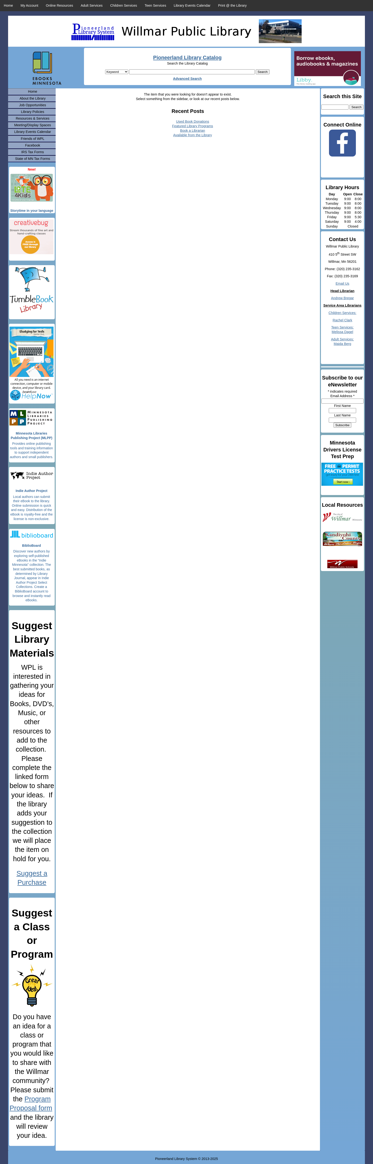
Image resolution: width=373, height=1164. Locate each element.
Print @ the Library (232, 5)
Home (8, 5)
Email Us (342, 283)
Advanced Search (187, 79)
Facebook (32, 145)
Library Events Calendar (192, 5)
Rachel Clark (342, 320)
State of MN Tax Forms (32, 159)
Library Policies (32, 112)
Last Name (342, 415)
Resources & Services (32, 118)
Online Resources (59, 5)
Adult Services (92, 5)
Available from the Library (192, 135)
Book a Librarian (192, 130)
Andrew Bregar (342, 298)
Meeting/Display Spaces (32, 125)
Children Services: (342, 313)
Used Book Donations (192, 121)
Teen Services (155, 5)
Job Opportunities (32, 105)
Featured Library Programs (192, 126)
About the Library (33, 98)
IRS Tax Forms (32, 152)
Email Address (342, 396)
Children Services (123, 5)
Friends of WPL (32, 139)
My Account (29, 5)
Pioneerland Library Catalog (187, 58)
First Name (342, 406)
